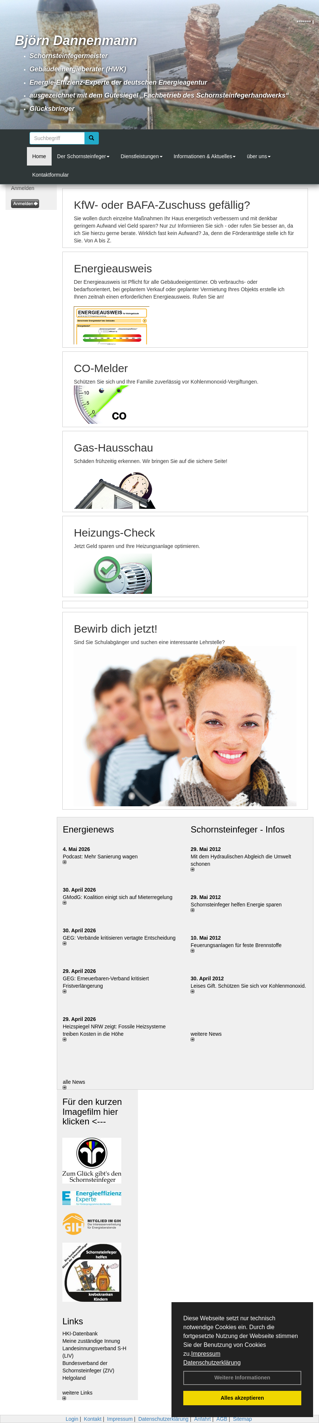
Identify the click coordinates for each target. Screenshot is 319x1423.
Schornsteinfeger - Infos (238, 829)
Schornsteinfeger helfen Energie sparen (236, 905)
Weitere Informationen (242, 1378)
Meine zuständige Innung (91, 1341)
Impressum (205, 1354)
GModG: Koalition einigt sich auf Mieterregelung (117, 897)
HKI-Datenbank (80, 1334)
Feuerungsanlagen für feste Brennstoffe (236, 945)
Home (39, 156)
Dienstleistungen (142, 156)
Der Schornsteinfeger (83, 156)
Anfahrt (202, 1419)
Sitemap (242, 1419)
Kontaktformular (50, 175)
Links (72, 1321)
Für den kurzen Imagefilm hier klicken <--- (92, 1111)
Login (72, 1419)
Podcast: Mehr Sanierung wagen (100, 856)
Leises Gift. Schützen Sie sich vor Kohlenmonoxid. (248, 986)
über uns (258, 156)
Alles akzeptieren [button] (242, 1398)
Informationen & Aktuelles (205, 156)
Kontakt (92, 1419)
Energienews (88, 829)
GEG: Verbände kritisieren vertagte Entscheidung (119, 938)
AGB (222, 1419)
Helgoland (74, 1378)
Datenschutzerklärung (212, 1362)
